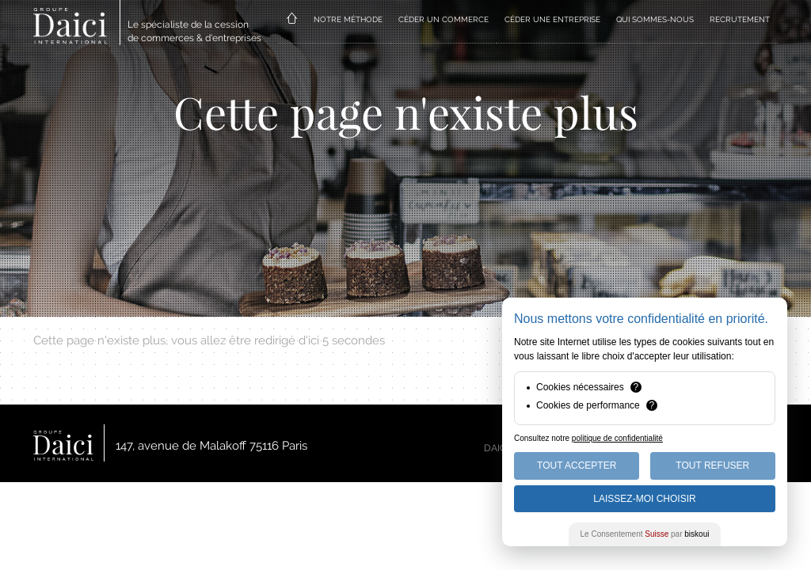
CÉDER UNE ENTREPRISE (552, 19)
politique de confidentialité (617, 438)
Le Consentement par (645, 534)
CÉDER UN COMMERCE (443, 19)
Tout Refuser (712, 465)
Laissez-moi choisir (644, 498)
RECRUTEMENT (740, 19)
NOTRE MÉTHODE (348, 19)
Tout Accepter (576, 465)
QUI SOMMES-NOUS (655, 19)
